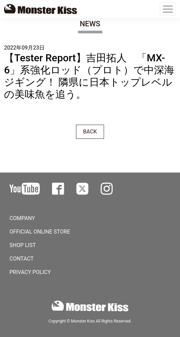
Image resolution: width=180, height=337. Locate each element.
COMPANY (22, 218)
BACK (90, 131)
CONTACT (21, 258)
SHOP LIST (22, 245)
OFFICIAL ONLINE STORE (39, 231)
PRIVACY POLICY (30, 272)
